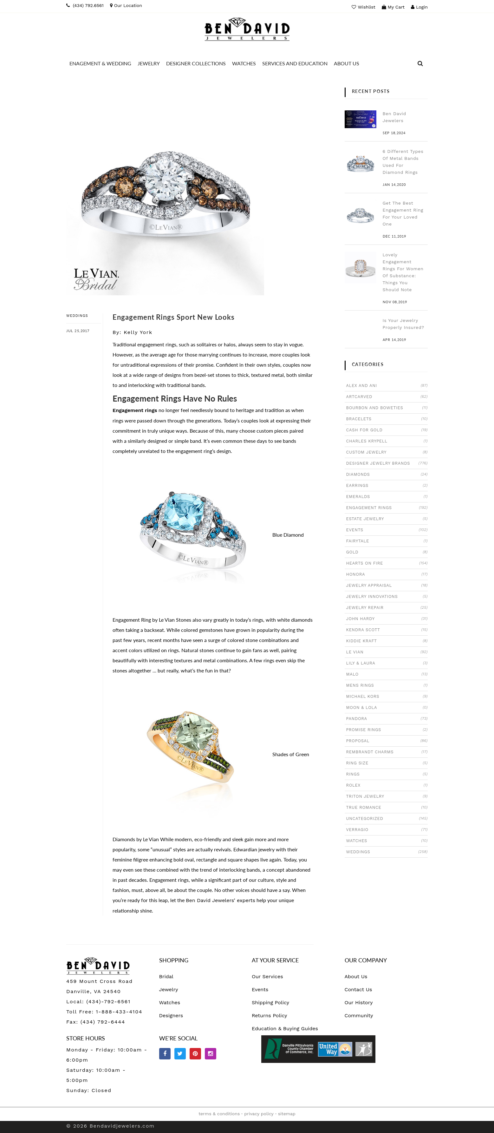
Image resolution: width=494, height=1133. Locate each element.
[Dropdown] (100, 63)
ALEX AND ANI (387, 385)
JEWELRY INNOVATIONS (387, 596)
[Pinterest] (195, 1053)
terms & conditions (219, 1113)
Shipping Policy (270, 1002)
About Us (356, 976)
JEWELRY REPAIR (387, 607)
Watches (169, 1002)
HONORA (387, 574)
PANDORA (387, 718)
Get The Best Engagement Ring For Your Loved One (403, 213)
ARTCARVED (387, 396)
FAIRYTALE (387, 541)
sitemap (287, 1113)
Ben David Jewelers (394, 117)
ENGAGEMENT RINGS (387, 507)
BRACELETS (387, 418)
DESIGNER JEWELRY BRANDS (387, 463)
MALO (387, 674)
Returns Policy (269, 1015)
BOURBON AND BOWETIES (387, 407)
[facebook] (165, 1053)
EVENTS (387, 530)
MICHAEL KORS (387, 696)
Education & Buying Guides (285, 1028)
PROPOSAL (387, 740)
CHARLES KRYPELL (387, 441)
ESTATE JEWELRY (387, 518)
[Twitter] (180, 1053)
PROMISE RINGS (387, 729)
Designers (171, 1015)
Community (359, 1015)
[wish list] (364, 7)
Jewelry (168, 989)
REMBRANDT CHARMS (387, 752)
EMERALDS (387, 496)
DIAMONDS (387, 474)
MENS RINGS (387, 685)
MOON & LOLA (387, 707)
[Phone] (85, 5)
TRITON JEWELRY (387, 796)
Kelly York (138, 332)
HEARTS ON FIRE (387, 563)
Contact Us (358, 989)
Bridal (166, 976)
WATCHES (387, 840)
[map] (126, 5)
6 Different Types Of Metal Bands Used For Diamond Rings (403, 162)
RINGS (387, 774)
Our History (359, 1002)
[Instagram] (210, 1053)
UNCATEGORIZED (387, 818)
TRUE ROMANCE (387, 807)
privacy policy (258, 1113)
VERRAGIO (387, 829)
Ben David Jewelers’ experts (220, 900)
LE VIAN (387, 652)
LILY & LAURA (387, 663)
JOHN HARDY (387, 618)
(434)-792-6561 (107, 1002)
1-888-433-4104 (119, 1012)
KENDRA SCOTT (387, 629)
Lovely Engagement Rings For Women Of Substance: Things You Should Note (403, 272)
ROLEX (387, 785)
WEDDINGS (77, 316)
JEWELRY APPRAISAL (387, 585)
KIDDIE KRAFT (387, 641)
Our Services (267, 976)
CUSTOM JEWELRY (387, 452)
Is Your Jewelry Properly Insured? (403, 324)
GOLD (387, 552)
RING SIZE (387, 763)
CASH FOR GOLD (387, 430)
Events (260, 989)
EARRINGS (387, 485)
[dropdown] (420, 63)
